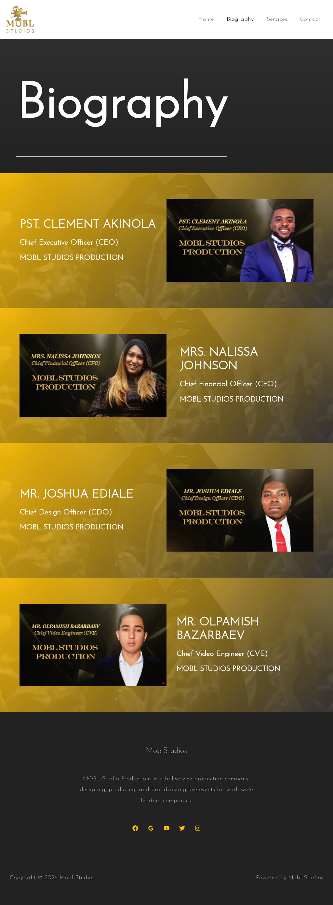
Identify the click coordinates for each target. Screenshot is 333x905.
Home (209, 19)
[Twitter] (182, 828)
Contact (310, 19)
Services (278, 19)
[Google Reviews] (151, 828)
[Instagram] (198, 828)
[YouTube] (166, 828)
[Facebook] (135, 828)
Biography (242, 19)
